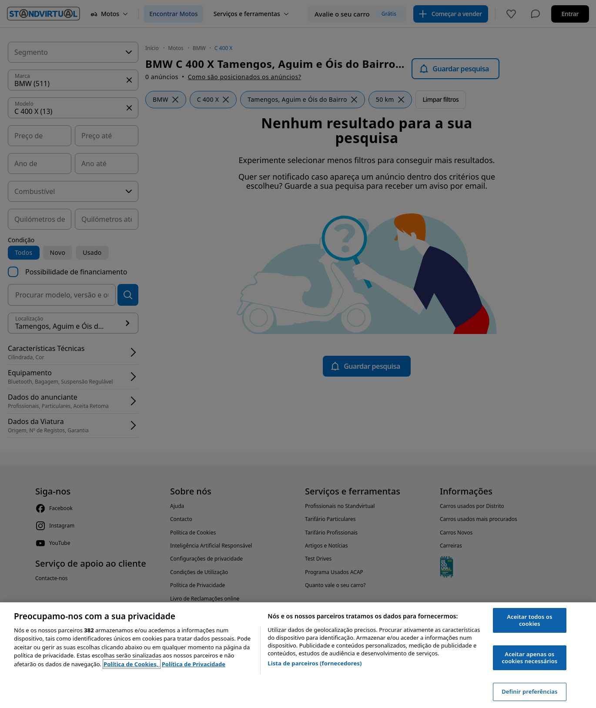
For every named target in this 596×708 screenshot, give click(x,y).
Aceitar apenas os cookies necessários (529, 657)
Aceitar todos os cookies (529, 620)
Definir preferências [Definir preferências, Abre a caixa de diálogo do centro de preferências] (529, 691)
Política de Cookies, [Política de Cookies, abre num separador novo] (132, 664)
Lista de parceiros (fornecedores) (315, 663)
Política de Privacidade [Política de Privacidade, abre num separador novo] (193, 664)
